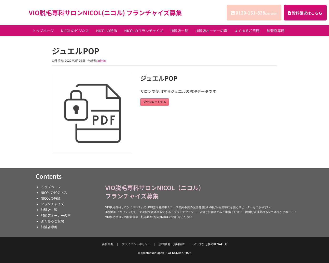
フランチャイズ (52, 204)
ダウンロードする (154, 102)
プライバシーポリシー (136, 244)
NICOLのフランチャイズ (143, 30)
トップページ (43, 30)
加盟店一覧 (179, 30)
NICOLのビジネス (75, 30)
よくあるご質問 (246, 30)
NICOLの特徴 (106, 30)
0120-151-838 (256, 13)
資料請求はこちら (305, 13)
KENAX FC (210, 244)
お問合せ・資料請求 (172, 244)
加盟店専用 (275, 30)
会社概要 (107, 244)
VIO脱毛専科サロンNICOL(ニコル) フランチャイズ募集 (105, 12)
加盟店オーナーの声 (211, 30)
